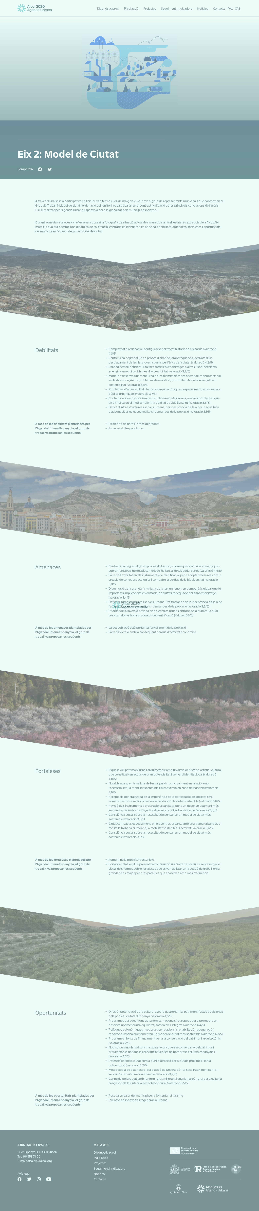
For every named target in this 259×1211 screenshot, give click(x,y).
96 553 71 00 (31, 1156)
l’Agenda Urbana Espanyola (79, 210)
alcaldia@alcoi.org (39, 1161)
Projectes (149, 8)
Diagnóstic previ (108, 8)
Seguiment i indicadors (176, 8)
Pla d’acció (131, 8)
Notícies (202, 8)
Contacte (219, 8)
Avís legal (24, 1173)
